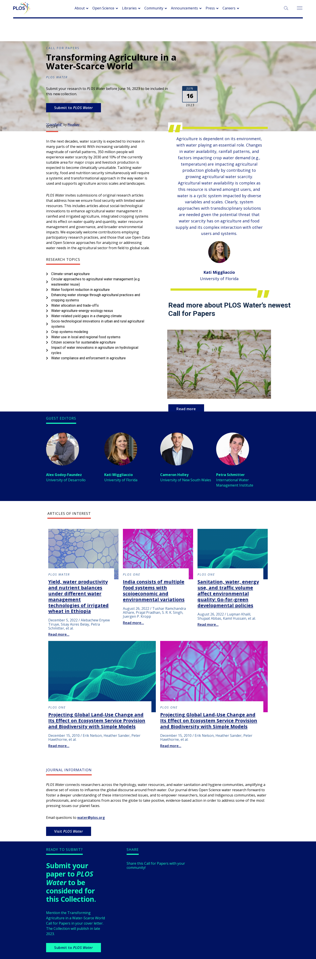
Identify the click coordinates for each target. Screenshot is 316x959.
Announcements (184, 8)
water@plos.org (91, 817)
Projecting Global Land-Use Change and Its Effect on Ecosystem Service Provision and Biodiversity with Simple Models (96, 720)
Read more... (58, 634)
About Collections (157, 30)
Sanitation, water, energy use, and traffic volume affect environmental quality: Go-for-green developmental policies (228, 593)
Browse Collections (194, 30)
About (80, 8)
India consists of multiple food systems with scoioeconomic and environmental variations (154, 590)
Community (153, 8)
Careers (229, 8)
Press (210, 8)
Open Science (103, 8)
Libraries (129, 8)
